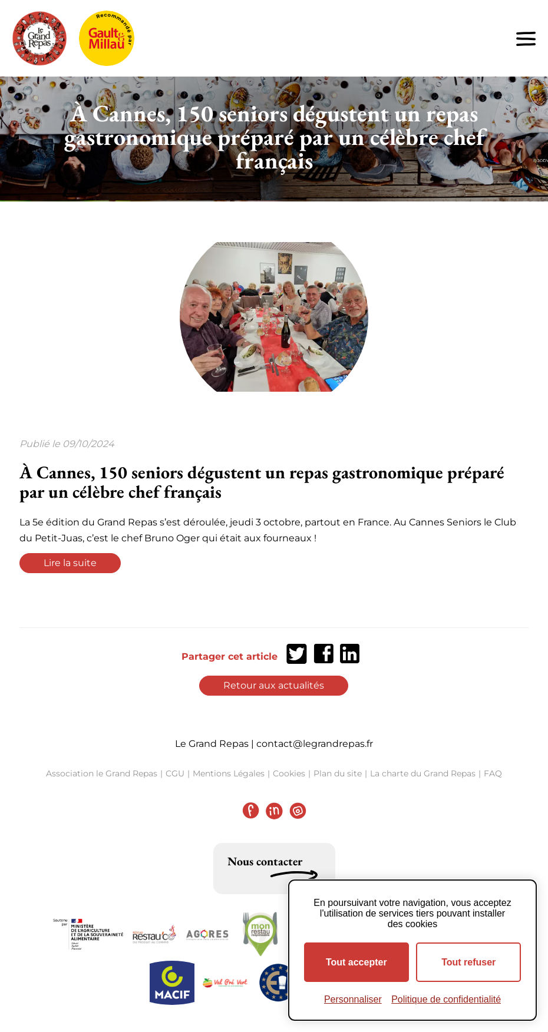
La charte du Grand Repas (423, 773)
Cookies (289, 773)
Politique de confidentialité (446, 999)
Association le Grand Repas (101, 773)
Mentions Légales (229, 773)
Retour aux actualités (273, 685)
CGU (175, 773)
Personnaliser (353, 999)
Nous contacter (264, 861)
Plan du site (337, 773)
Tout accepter (356, 962)
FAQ (493, 773)
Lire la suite (70, 562)
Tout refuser (468, 962)
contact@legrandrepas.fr (314, 743)
